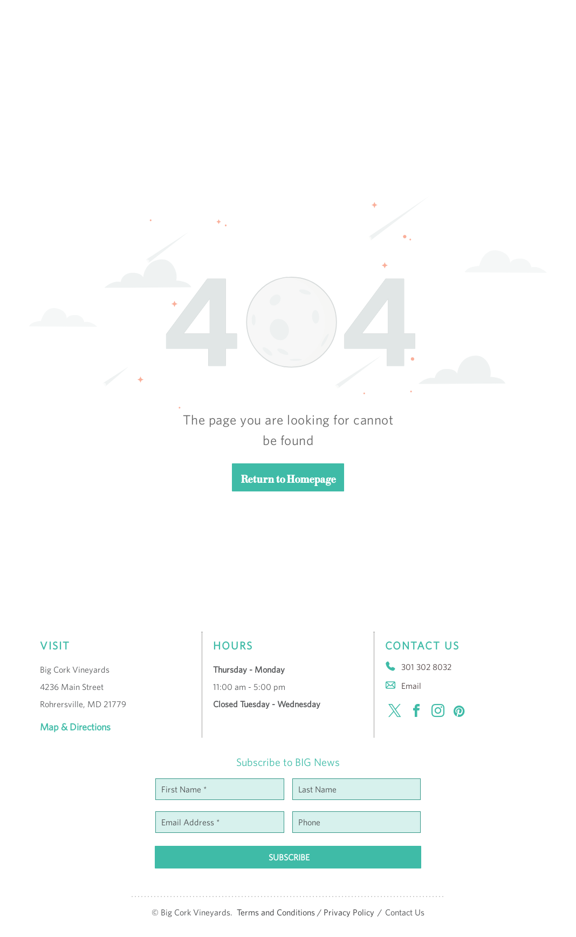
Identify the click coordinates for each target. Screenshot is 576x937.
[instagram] (438, 712)
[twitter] (394, 712)
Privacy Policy (349, 912)
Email (411, 685)
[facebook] (416, 712)
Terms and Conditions (276, 912)
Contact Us (404, 912)
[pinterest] (459, 712)
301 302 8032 (426, 667)
